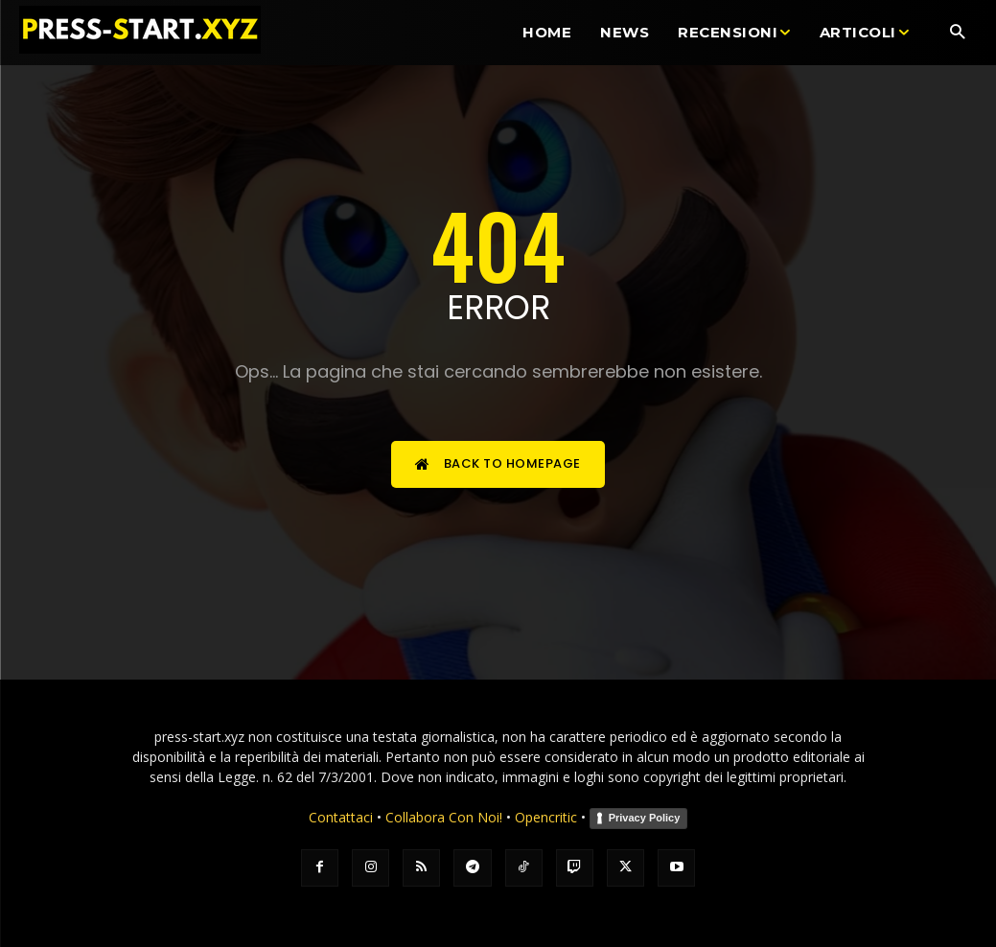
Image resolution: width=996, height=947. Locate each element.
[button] (957, 33)
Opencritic (548, 817)
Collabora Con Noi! (443, 817)
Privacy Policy (645, 817)
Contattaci (341, 817)
